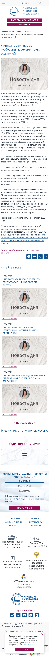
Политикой (29, 645)
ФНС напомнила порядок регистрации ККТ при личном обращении (20, 330)
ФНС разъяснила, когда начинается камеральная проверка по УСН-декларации (23, 378)
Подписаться (24, 508)
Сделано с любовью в (24, 654)
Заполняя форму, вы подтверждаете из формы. (24, 498)
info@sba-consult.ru (30, 14)
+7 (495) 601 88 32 (29, 11)
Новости (35, 518)
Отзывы (13, 526)
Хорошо (24, 649)
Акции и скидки (13, 522)
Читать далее (9, 318)
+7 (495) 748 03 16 (29, 8)
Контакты (36, 526)
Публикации (35, 522)
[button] (21, 468)
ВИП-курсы (24, 24)
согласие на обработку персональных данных (24, 499)
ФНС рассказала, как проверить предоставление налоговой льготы (21, 282)
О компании (13, 518)
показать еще (24, 422)
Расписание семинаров (24, 20)
